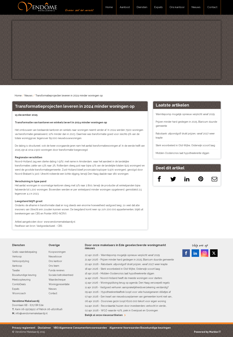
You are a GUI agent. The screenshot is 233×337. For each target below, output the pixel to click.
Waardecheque (57, 279)
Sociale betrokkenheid (61, 275)
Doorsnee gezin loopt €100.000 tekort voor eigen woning (133, 301)
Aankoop (17, 265)
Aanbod (125, 7)
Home (109, 7)
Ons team (54, 265)
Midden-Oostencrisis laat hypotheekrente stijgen (182, 153)
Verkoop (17, 256)
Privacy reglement (23, 327)
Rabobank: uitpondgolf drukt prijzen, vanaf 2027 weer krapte (134, 264)
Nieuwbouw (55, 256)
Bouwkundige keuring (24, 275)
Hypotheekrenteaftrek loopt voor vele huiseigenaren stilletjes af (136, 292)
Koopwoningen (57, 252)
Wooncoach (19, 293)
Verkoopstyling (20, 261)
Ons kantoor (177, 7)
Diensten (142, 7)
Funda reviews (56, 270)
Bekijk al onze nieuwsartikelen (105, 315)
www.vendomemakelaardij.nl (59, 221)
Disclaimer (44, 327)
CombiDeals (19, 284)
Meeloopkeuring (21, 279)
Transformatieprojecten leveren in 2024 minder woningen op (69, 95)
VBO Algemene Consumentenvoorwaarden (80, 327)
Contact (212, 7)
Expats (158, 7)
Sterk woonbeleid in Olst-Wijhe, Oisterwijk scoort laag (185, 145)
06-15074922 (28, 309)
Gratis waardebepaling (24, 252)
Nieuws (196, 7)
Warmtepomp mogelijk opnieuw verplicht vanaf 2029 (185, 114)
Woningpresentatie (59, 284)
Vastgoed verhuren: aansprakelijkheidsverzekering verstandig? (134, 287)
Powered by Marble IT (207, 331)
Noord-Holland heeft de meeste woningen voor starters (131, 278)
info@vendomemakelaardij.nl (32, 313)
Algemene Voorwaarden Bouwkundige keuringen (140, 327)
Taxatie (16, 270)
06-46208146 (54, 309)
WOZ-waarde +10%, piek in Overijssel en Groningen (129, 310)
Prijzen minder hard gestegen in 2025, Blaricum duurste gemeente (137, 259)
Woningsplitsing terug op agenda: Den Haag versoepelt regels (135, 282)
